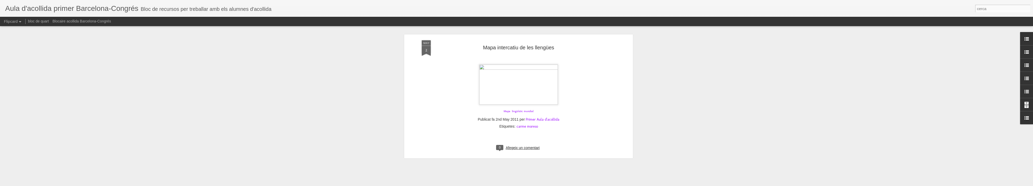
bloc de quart (38, 21)
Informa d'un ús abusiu (560, 183)
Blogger (540, 183)
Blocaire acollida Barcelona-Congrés (81, 21)
